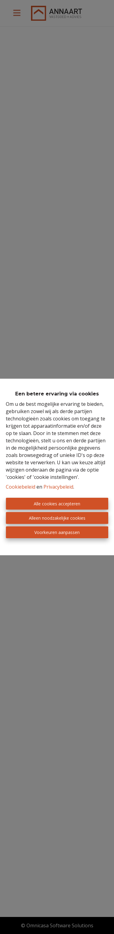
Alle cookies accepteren (57, 504)
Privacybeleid (58, 486)
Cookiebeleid (20, 486)
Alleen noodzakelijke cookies (57, 518)
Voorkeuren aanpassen (57, 532)
